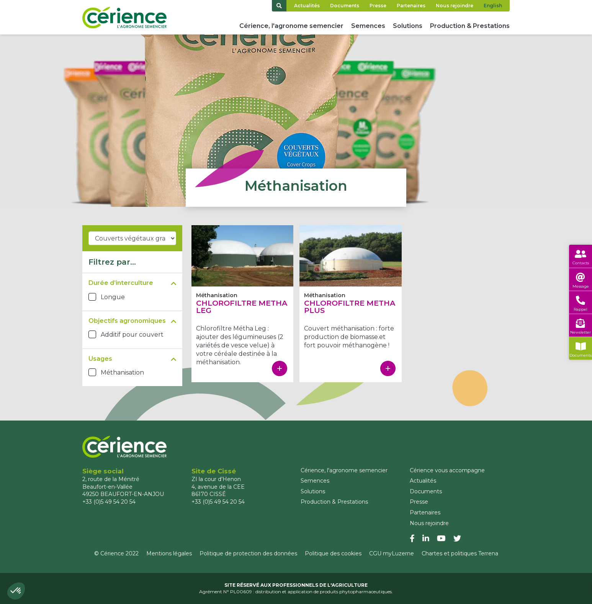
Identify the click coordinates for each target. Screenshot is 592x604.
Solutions (407, 25)
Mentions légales (169, 553)
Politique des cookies (333, 553)
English (493, 5)
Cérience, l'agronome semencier (291, 25)
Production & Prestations (470, 25)
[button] (16, 591)
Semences (368, 25)
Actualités (307, 5)
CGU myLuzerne (391, 553)
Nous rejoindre (454, 5)
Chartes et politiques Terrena (460, 553)
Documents (344, 5)
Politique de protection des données (248, 553)
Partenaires (411, 5)
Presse (378, 5)
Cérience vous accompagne (447, 470)
